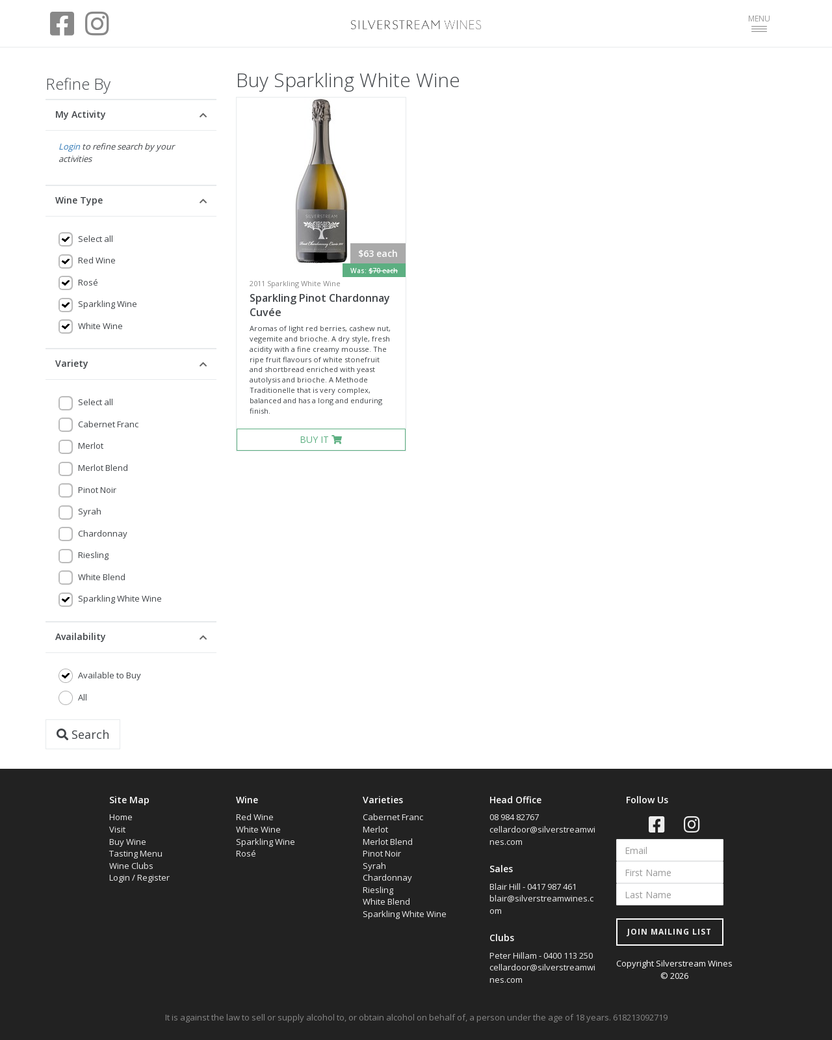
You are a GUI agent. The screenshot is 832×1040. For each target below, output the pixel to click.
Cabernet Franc (108, 424)
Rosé (88, 282)
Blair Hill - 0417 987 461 (533, 886)
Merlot (90, 445)
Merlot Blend (103, 467)
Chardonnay (102, 533)
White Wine (100, 326)
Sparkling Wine (107, 304)
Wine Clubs (131, 866)
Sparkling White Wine (120, 598)
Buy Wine (127, 841)
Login (69, 146)
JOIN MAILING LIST (669, 931)
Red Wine (97, 260)
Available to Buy (109, 675)
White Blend (101, 577)
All (82, 697)
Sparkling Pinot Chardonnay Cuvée (320, 305)
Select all (95, 239)
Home (121, 817)
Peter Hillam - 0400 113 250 (541, 955)
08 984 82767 (514, 817)
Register (153, 877)
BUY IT (321, 439)
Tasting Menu (135, 853)
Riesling (93, 555)
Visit (117, 829)
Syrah (89, 511)
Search (83, 734)
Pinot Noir (97, 490)
